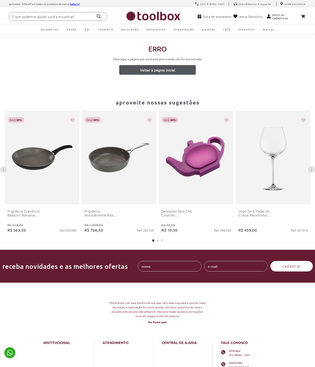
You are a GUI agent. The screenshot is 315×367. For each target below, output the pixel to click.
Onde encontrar (293, 4)
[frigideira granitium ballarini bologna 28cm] (42, 126)
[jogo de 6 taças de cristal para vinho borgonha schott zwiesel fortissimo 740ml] (273, 126)
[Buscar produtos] (99, 16)
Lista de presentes (214, 16)
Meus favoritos (248, 16)
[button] (153, 146)
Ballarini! (75, 4)
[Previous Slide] (3, 132)
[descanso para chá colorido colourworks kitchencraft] (196, 126)
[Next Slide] (311, 132)
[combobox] (58, 16)
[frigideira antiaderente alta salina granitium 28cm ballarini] (119, 126)
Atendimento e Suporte (252, 4)
